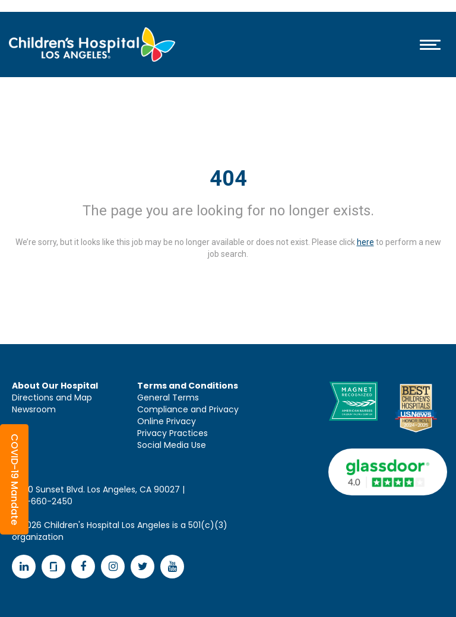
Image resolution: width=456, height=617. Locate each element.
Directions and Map (52, 397)
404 (228, 178)
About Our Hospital (55, 386)
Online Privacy (166, 421)
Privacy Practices (172, 433)
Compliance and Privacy (188, 409)
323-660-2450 (42, 501)
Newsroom (34, 409)
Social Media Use (171, 445)
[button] (14, 479)
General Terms (168, 397)
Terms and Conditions (187, 386)
